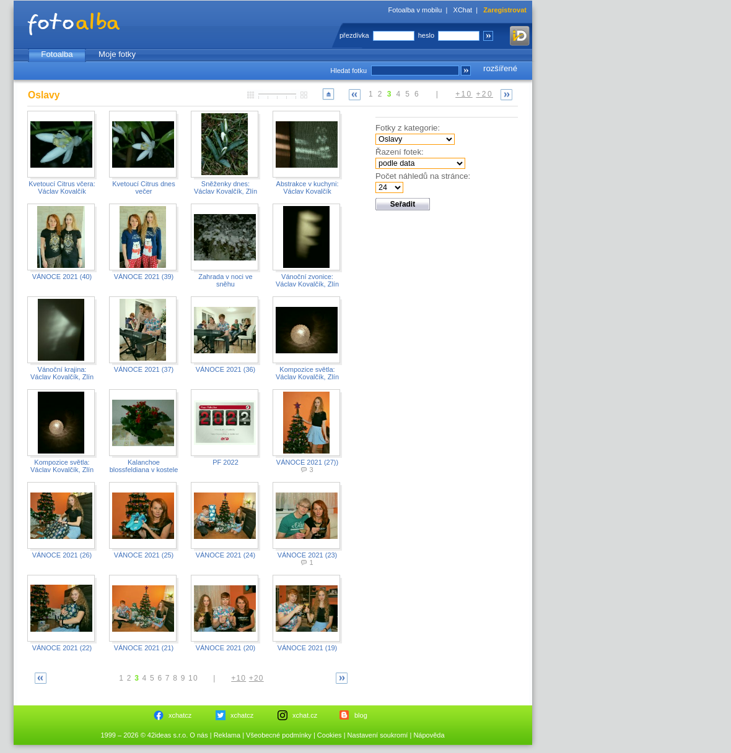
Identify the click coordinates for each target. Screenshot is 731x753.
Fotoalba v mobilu (415, 10)
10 (193, 678)
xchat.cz (304, 715)
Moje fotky (117, 54)
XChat (463, 10)
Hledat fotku (348, 70)
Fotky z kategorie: (407, 127)
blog (360, 715)
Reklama (227, 735)
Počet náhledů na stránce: (422, 176)
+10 (464, 94)
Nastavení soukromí (378, 735)
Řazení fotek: (399, 152)
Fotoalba (56, 54)
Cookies (329, 735)
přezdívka (354, 35)
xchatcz (180, 715)
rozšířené (500, 68)
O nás (199, 735)
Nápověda (428, 735)
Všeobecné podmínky (279, 735)
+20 (484, 94)
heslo (426, 35)
